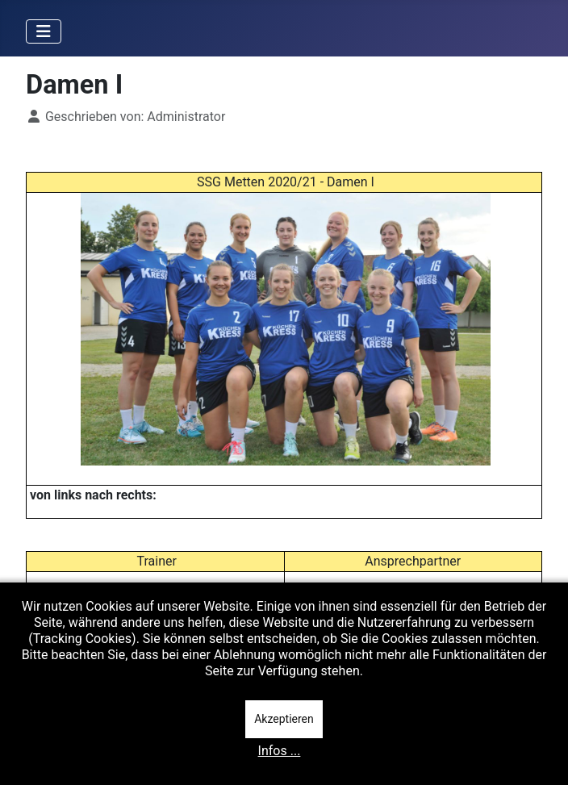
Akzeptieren (284, 718)
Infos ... (279, 750)
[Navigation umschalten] (43, 31)
